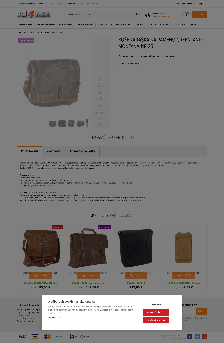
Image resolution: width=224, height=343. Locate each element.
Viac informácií (54, 318)
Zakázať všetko (159, 320)
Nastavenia (159, 305)
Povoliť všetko (159, 313)
